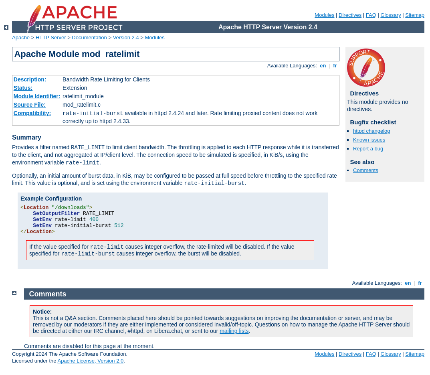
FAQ (371, 15)
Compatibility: (32, 113)
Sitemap (414, 15)
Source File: (30, 104)
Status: (23, 88)
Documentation (89, 37)
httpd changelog (371, 131)
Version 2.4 (126, 37)
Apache (21, 37)
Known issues (369, 140)
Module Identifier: (37, 96)
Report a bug (368, 149)
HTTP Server (51, 37)
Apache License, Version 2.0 (90, 361)
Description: (30, 79)
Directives (350, 15)
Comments (365, 170)
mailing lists (234, 331)
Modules (324, 15)
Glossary (390, 15)
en (323, 66)
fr (335, 66)
